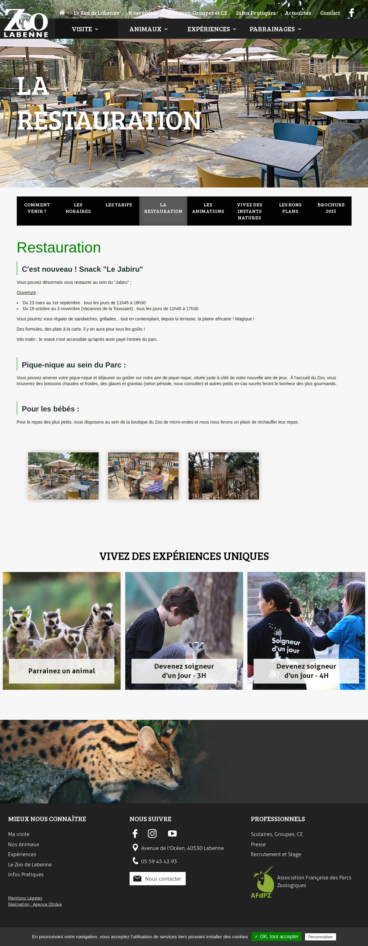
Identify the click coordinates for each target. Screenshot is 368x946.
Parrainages (272, 28)
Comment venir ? (37, 207)
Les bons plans (290, 207)
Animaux (145, 28)
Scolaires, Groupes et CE (197, 12)
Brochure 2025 (331, 207)
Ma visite (18, 834)
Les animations (208, 207)
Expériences (209, 28)
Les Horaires (78, 207)
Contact (330, 12)
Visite (82, 28)
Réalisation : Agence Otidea (35, 904)
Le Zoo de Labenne (96, 12)
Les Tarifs (118, 204)
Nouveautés (143, 12)
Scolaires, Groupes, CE (277, 834)
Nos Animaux (23, 844)
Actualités (298, 12)
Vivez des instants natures (249, 211)
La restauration (163, 207)
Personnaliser (320, 937)
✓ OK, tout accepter (277, 936)
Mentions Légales (25, 898)
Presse (258, 844)
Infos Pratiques (256, 12)
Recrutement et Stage (276, 854)
